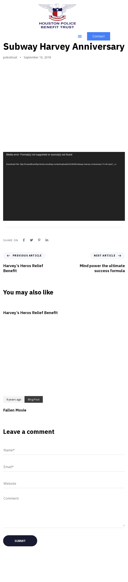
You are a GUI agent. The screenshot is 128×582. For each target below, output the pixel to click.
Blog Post (13, 58)
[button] (80, 36)
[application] (64, 208)
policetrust (10, 80)
